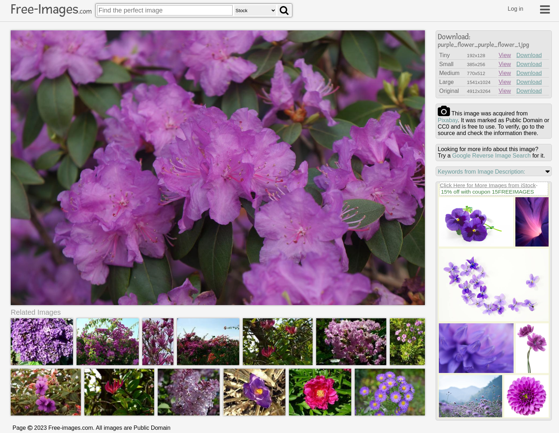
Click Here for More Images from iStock (488, 185)
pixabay (448, 120)
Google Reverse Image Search (491, 156)
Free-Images (51, 9)
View (505, 55)
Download (529, 55)
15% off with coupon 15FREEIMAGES (487, 192)
